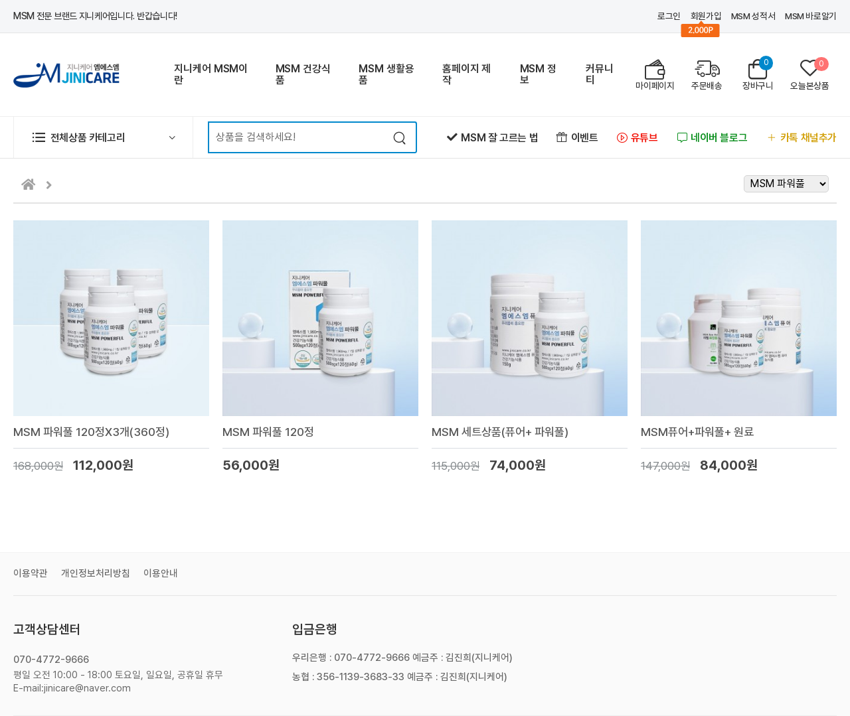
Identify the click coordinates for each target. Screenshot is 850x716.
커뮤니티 (600, 74)
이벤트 (577, 137)
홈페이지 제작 (466, 74)
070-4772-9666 (51, 660)
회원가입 (706, 16)
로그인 (669, 16)
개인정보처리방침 (95, 573)
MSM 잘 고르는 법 (492, 137)
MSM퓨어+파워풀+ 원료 (697, 432)
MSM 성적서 (753, 16)
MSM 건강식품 (303, 74)
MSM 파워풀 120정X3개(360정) (91, 432)
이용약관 (30, 573)
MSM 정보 (538, 74)
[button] (103, 137)
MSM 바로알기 (811, 16)
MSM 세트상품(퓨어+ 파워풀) (500, 432)
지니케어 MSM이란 (211, 74)
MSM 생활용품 (386, 74)
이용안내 (160, 573)
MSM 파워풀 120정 (268, 432)
